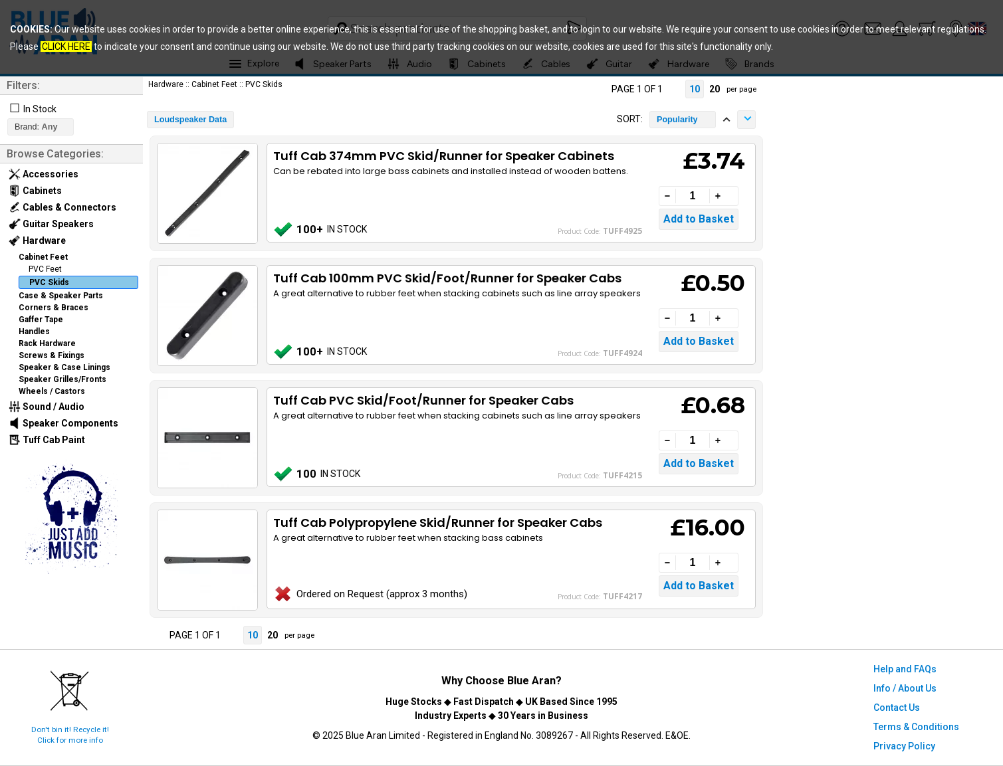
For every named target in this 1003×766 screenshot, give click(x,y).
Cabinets (35, 191)
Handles (34, 331)
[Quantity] (692, 196)
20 (714, 89)
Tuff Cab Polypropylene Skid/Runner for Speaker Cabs (437, 522)
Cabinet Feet (43, 257)
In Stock (39, 109)
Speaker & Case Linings (64, 367)
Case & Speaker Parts (61, 295)
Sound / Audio (46, 407)
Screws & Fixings (51, 355)
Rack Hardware (47, 343)
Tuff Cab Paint (47, 440)
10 (694, 89)
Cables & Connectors (62, 207)
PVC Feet (45, 269)
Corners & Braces (53, 307)
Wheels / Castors (52, 391)
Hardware (37, 240)
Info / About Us (905, 688)
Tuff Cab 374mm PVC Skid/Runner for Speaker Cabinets (443, 155)
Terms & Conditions (916, 726)
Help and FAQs (905, 669)
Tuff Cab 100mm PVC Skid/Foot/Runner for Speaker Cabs (447, 278)
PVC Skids (49, 282)
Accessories (43, 174)
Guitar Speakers (51, 224)
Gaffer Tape (41, 319)
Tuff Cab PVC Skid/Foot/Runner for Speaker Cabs (423, 400)
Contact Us (896, 707)
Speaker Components (63, 423)
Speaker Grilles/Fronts (62, 379)
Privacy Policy (904, 746)
